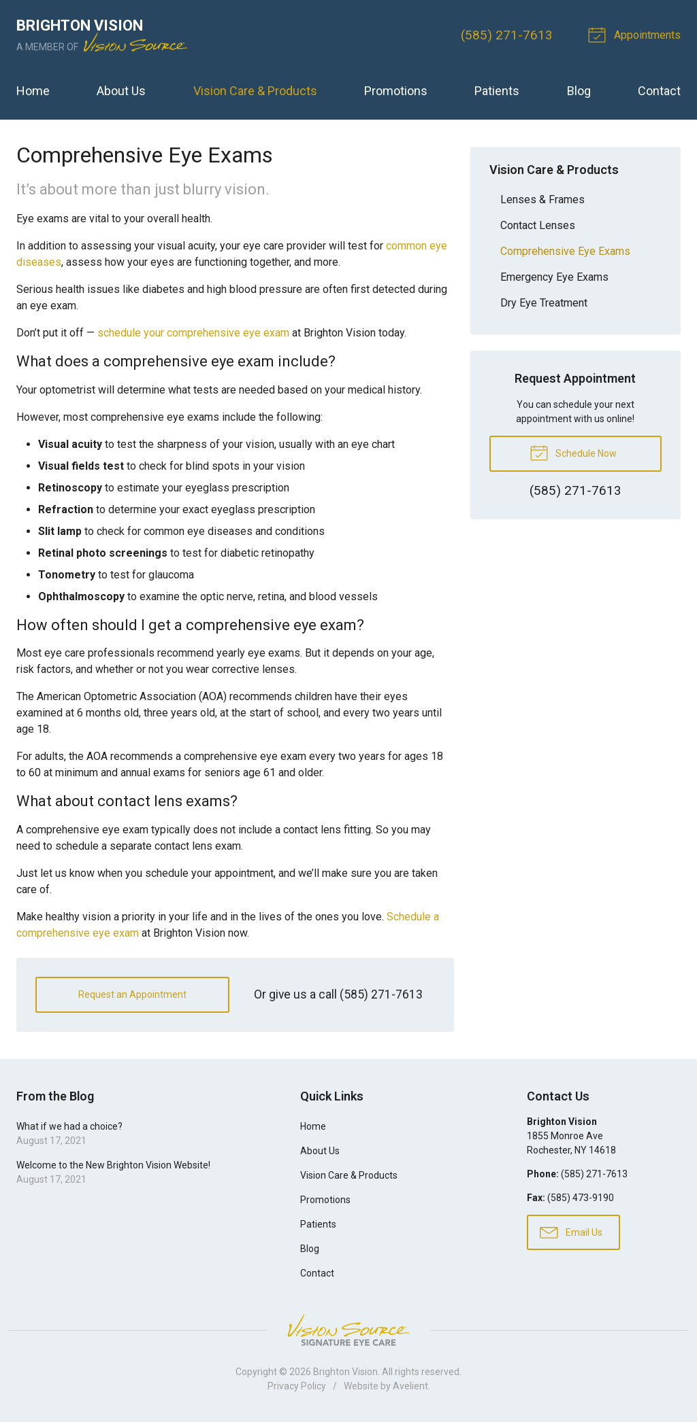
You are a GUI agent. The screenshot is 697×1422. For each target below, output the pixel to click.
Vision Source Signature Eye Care (348, 1330)
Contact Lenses (537, 225)
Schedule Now (573, 452)
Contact (659, 91)
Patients (496, 91)
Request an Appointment (132, 994)
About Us (121, 91)
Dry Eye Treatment (543, 302)
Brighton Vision (345, 1371)
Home (33, 91)
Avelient (410, 1386)
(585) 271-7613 (507, 35)
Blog (579, 91)
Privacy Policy (297, 1386)
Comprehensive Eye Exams (565, 251)
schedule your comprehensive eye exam (193, 332)
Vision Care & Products (255, 91)
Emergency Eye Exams (554, 277)
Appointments (636, 34)
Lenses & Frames (542, 199)
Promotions (395, 91)
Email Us (571, 1231)
